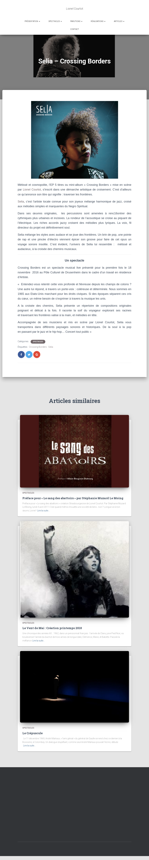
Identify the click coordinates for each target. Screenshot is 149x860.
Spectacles (55, 21)
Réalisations (98, 21)
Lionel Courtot (32, 189)
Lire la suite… (43, 510)
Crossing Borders (38, 347)
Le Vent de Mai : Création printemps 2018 (52, 628)
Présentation (32, 21)
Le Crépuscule (32, 733)
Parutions (76, 21)
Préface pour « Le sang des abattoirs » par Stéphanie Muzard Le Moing (72, 498)
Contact (74, 29)
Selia (21, 201)
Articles (119, 21)
